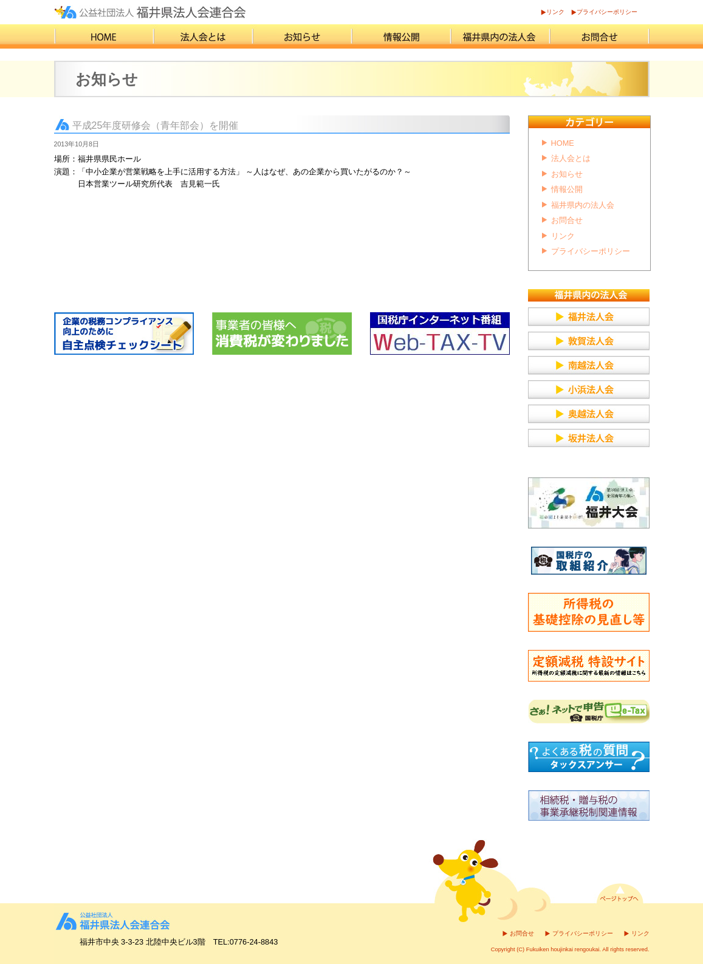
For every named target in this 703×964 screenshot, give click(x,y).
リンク (555, 12)
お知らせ (567, 174)
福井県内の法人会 (582, 205)
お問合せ (567, 220)
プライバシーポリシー (607, 12)
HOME (562, 143)
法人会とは (571, 158)
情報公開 (567, 189)
